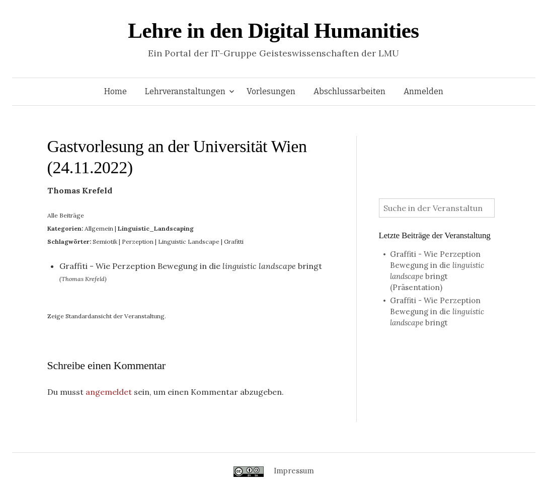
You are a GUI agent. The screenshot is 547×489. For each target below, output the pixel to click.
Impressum (294, 470)
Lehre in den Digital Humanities (273, 30)
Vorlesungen (271, 91)
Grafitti (234, 241)
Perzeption (137, 241)
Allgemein (99, 228)
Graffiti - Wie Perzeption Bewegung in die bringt (190, 266)
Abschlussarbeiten (349, 91)
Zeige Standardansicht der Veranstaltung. (106, 316)
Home (115, 91)
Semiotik (105, 241)
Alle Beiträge (65, 215)
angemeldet (109, 392)
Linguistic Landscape (188, 241)
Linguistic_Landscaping (156, 228)
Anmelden (423, 91)
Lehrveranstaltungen (185, 91)
